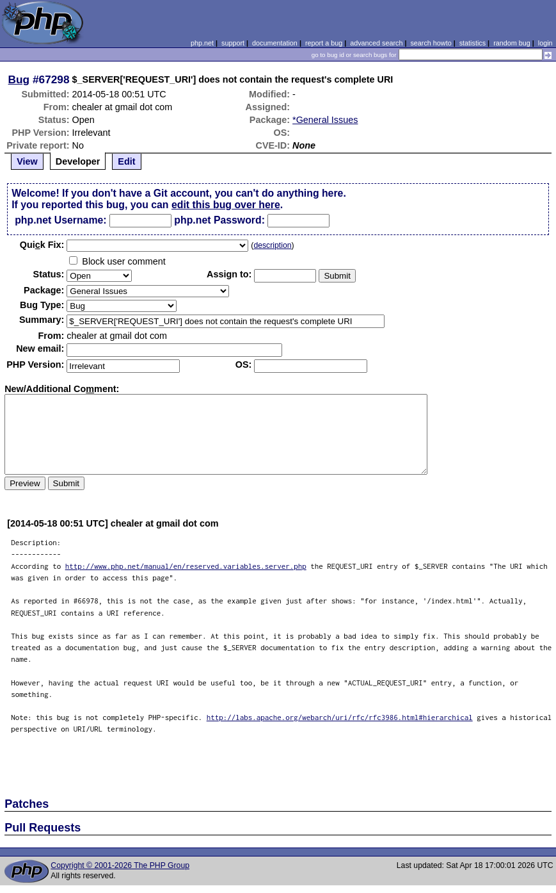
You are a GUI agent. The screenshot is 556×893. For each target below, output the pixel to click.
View (27, 161)
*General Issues (325, 120)
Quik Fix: (42, 245)
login (545, 43)
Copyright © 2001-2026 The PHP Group (120, 865)
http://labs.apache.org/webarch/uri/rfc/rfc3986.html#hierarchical (340, 717)
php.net (202, 43)
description (272, 245)
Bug (19, 79)
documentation (275, 43)
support (232, 43)
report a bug (323, 43)
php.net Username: (60, 220)
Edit (126, 161)
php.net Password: (219, 220)
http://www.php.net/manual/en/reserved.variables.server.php (185, 566)
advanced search (376, 43)
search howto (430, 43)
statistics (472, 43)
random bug (511, 43)
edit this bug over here (225, 204)
